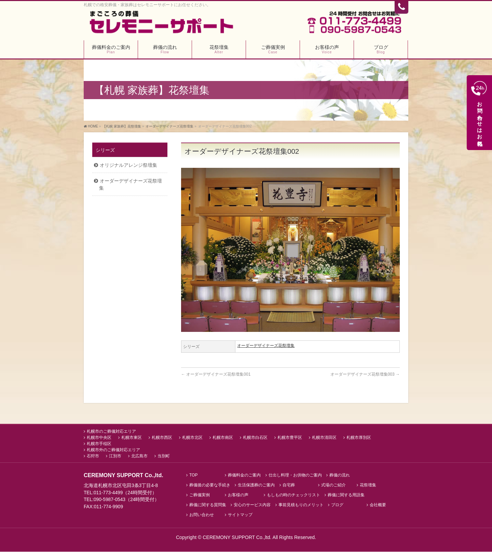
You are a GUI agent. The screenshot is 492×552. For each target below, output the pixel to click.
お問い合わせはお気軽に (480, 114)
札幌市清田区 (324, 438)
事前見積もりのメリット (301, 505)
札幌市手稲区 (99, 444)
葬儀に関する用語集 (346, 495)
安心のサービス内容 (252, 505)
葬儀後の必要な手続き (209, 486)
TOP (193, 476)
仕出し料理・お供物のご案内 (295, 476)
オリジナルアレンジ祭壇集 (128, 166)
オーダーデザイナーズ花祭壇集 (266, 346)
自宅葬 (289, 486)
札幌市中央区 (99, 438)
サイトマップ (240, 515)
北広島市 (139, 456)
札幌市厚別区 (358, 438)
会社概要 (378, 505)
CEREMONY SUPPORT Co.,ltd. (237, 537)
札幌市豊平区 (289, 438)
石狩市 (93, 456)
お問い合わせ (201, 515)
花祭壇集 (368, 486)
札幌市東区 (131, 438)
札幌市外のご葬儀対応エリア (113, 450)
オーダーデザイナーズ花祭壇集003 (365, 375)
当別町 (164, 456)
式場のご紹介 (333, 486)
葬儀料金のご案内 (244, 476)
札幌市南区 (223, 438)
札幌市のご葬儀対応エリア (111, 432)
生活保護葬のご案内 (256, 486)
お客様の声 (238, 495)
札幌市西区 (162, 438)
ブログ (337, 505)
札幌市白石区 (255, 438)
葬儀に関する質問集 (207, 505)
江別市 (115, 456)
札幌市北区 (192, 438)
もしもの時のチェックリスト (293, 495)
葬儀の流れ (339, 476)
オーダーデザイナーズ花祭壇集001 (215, 375)
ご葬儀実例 (199, 495)
